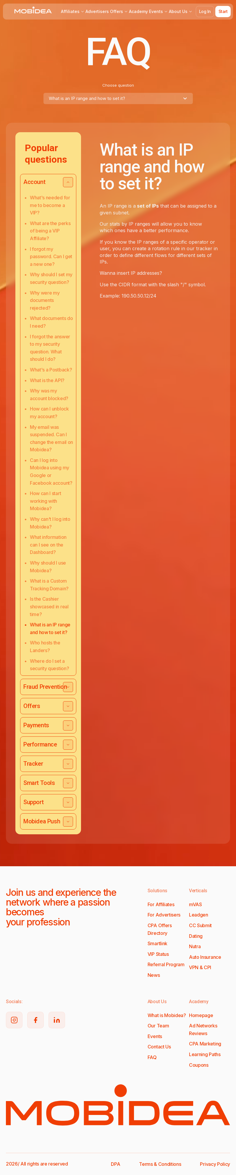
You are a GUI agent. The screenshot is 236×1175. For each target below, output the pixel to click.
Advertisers (97, 11)
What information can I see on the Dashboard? (48, 544)
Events (158, 11)
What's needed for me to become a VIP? (50, 205)
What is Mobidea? (167, 1015)
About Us (180, 11)
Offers (119, 11)
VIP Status (158, 954)
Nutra (195, 946)
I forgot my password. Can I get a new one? (51, 256)
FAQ (152, 1057)
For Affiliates (161, 904)
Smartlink (157, 943)
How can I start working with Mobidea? (45, 500)
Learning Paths (205, 1054)
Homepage (201, 1015)
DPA (115, 1164)
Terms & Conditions (160, 1164)
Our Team (158, 1026)
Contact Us (159, 1047)
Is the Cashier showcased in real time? (49, 606)
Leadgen (198, 915)
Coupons (198, 1065)
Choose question (118, 85)
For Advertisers (164, 915)
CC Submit (200, 925)
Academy (138, 11)
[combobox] (118, 98)
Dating (196, 936)
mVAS (195, 904)
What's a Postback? (51, 370)
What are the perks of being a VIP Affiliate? (50, 230)
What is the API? (47, 380)
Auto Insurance (205, 957)
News (154, 975)
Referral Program (166, 964)
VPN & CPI (200, 967)
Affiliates (72, 11)
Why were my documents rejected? (44, 300)
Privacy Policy (215, 1164)
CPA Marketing (205, 1044)
